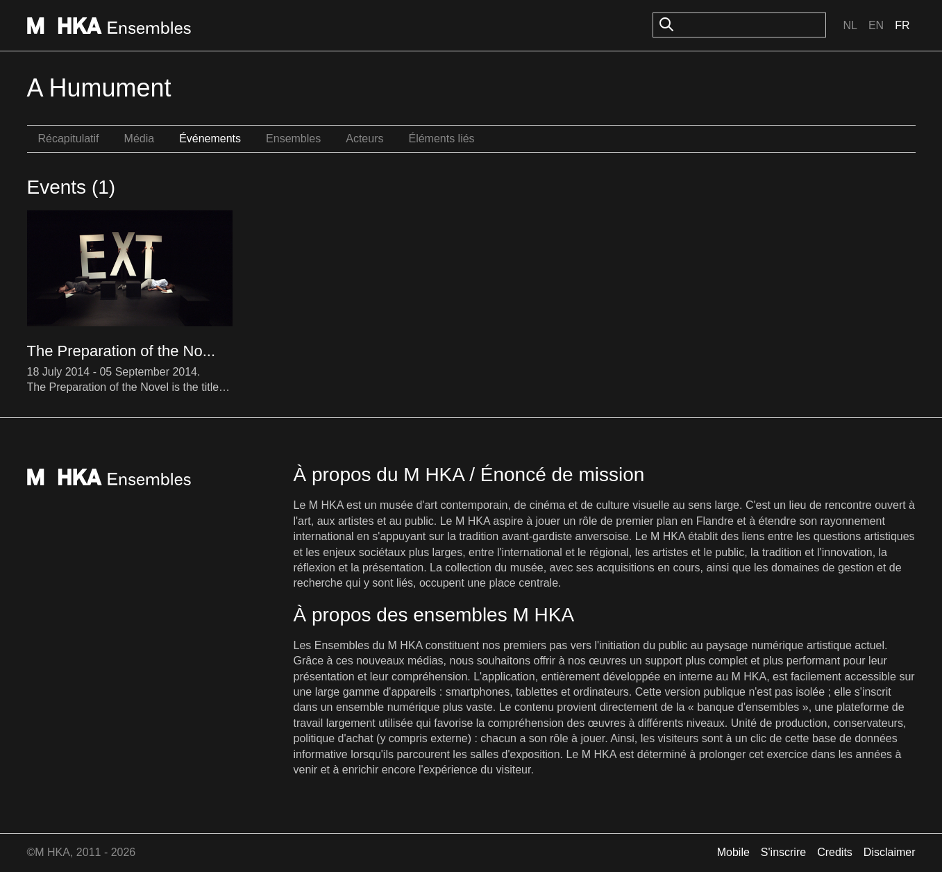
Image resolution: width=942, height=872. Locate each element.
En (876, 25)
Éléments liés (441, 138)
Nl (850, 25)
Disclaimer (890, 852)
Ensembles (293, 138)
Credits (834, 852)
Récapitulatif (68, 138)
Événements (210, 138)
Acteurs (364, 138)
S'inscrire (783, 852)
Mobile (733, 852)
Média (139, 138)
